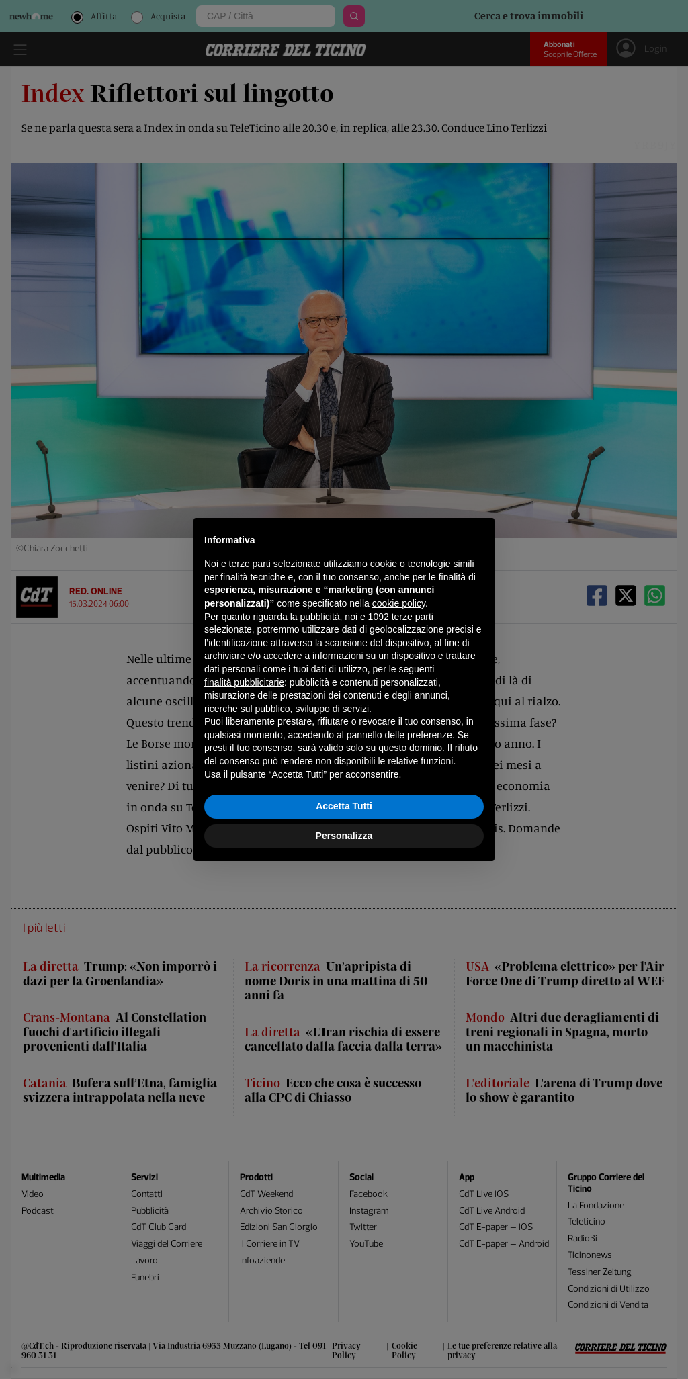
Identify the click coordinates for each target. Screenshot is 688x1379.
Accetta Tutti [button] (344, 806)
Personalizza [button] (344, 835)
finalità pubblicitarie (244, 682)
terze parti (412, 616)
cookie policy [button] (398, 603)
